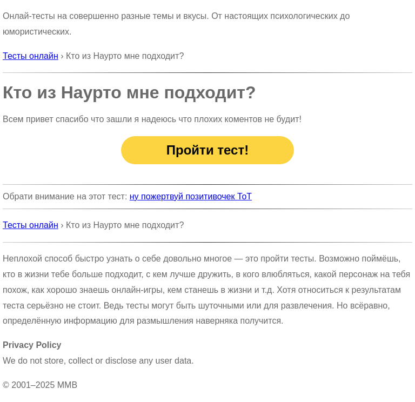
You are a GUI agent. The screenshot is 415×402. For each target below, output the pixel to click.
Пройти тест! (207, 150)
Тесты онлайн (30, 56)
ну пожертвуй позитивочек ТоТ (191, 196)
